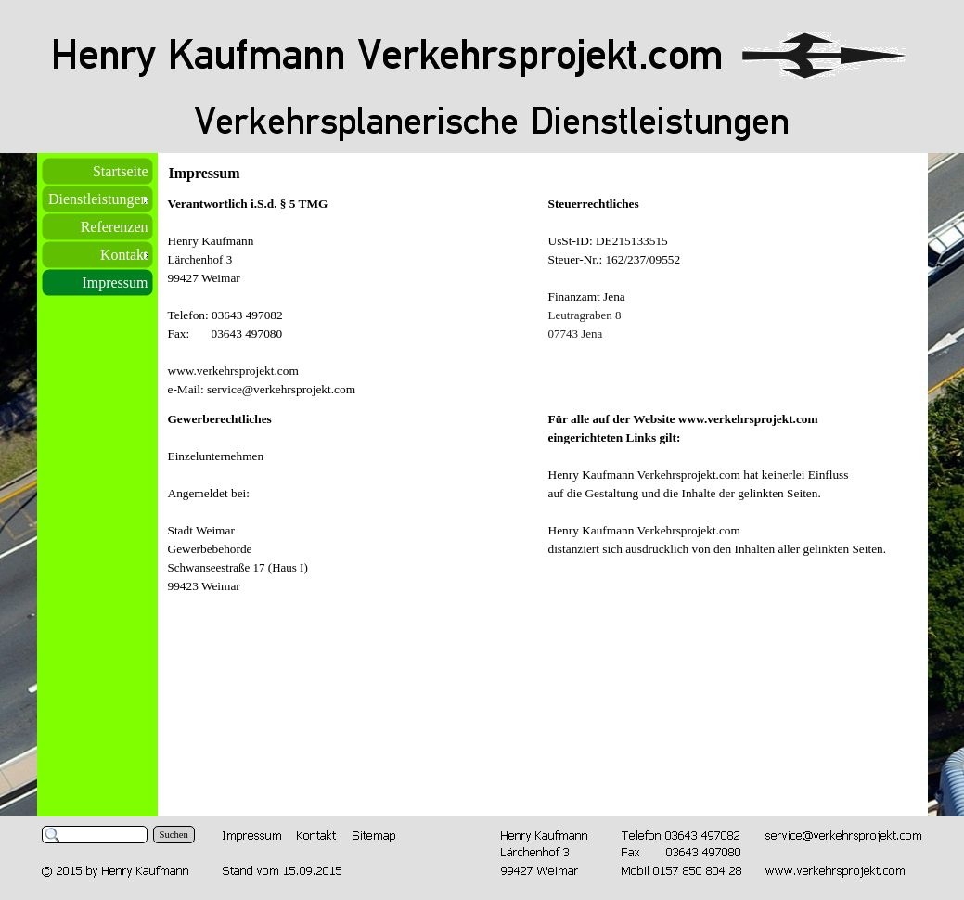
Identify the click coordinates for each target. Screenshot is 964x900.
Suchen (174, 834)
